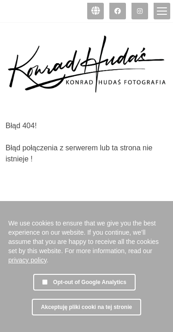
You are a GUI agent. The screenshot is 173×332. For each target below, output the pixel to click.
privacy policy (27, 260)
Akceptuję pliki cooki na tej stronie (86, 307)
